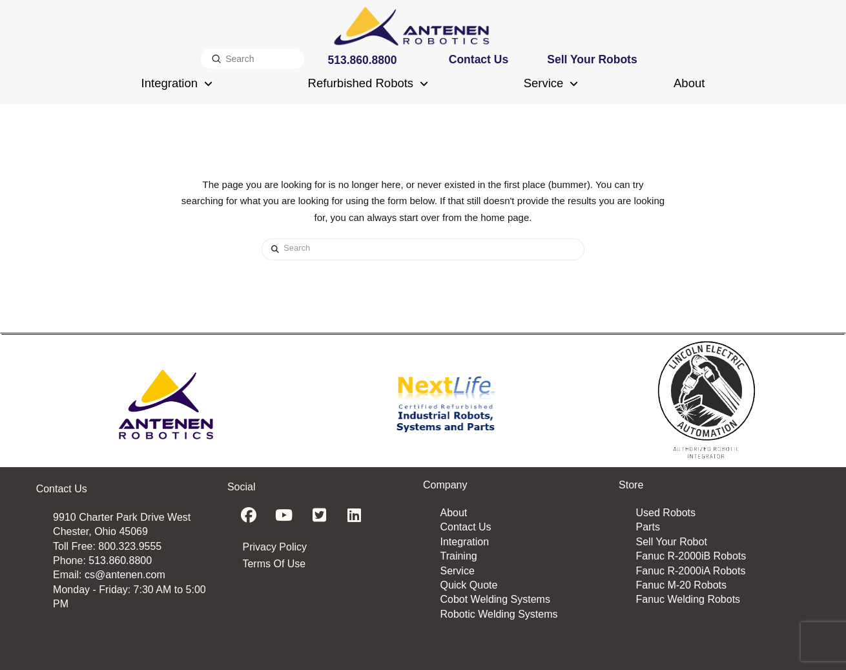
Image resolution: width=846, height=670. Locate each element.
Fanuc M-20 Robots (681, 585)
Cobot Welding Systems (495, 599)
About (453, 512)
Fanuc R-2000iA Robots (691, 570)
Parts (648, 526)
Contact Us (465, 526)
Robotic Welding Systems (498, 614)
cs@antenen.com (125, 574)
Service (457, 570)
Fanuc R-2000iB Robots (691, 555)
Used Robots (666, 512)
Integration (464, 541)
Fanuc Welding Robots (688, 599)
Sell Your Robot (671, 541)
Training (458, 555)
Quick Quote (468, 585)
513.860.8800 (120, 560)
